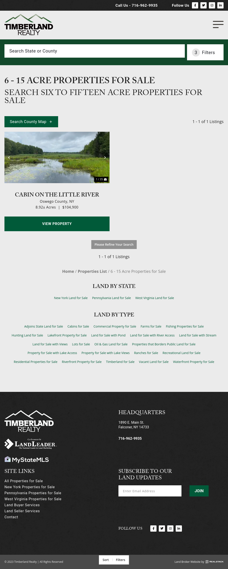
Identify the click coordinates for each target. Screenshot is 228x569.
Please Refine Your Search (114, 244)
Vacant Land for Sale (154, 362)
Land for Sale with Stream (197, 335)
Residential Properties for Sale (35, 362)
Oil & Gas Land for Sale (111, 344)
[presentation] (152, 507)
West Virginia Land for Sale (154, 298)
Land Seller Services (22, 511)
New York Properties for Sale (29, 487)
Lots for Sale (81, 344)
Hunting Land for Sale (27, 335)
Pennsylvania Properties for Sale (32, 493)
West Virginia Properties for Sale (32, 499)
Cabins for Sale (78, 326)
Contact (11, 517)
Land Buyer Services (22, 505)
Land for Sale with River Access (152, 335)
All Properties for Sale (23, 481)
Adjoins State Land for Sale (43, 326)
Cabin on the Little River (57, 194)
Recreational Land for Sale (181, 353)
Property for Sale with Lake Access (52, 353)
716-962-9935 (130, 438)
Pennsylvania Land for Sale (111, 298)
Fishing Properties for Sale (185, 326)
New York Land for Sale (71, 298)
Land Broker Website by (189, 562)
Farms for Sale (151, 326)
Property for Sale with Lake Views (105, 353)
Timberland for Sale (120, 362)
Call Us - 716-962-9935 (137, 5)
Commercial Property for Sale (115, 326)
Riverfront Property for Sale (82, 362)
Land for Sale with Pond (108, 335)
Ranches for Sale (146, 353)
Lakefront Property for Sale (67, 335)
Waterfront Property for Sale (193, 362)
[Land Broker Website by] (215, 561)
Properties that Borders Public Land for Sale (163, 344)
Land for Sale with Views (50, 344)
